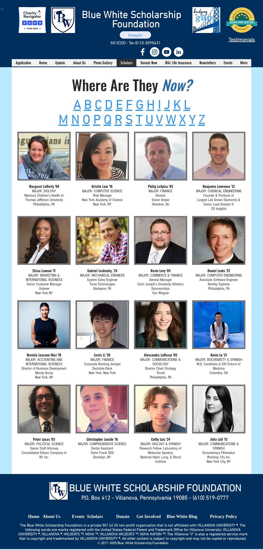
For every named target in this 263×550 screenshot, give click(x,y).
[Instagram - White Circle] (154, 52)
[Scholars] (95, 517)
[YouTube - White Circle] (166, 52)
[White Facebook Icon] (142, 52)
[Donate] (135, 35)
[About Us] (51, 517)
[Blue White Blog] (182, 517)
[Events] (78, 517)
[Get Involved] (148, 517)
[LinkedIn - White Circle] (178, 52)
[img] (44, 171)
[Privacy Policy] (224, 517)
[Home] (33, 517)
